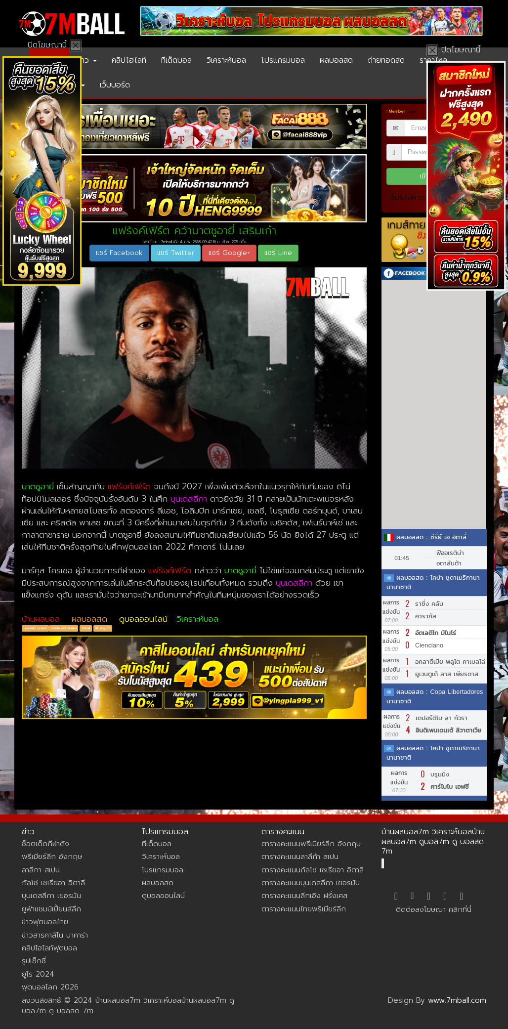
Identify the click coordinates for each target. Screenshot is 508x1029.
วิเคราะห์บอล (226, 60)
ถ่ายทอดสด (386, 60)
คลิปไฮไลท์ (129, 60)
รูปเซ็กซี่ (34, 960)
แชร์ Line (278, 253)
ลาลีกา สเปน (41, 869)
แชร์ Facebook (119, 253)
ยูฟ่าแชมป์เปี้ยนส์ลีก (51, 908)
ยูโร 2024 (38, 974)
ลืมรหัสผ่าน (407, 197)
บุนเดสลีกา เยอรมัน (51, 895)
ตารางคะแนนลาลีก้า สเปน (300, 856)
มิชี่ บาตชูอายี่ (102, 628)
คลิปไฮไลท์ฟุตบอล (49, 948)
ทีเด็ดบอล (176, 60)
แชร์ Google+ (229, 253)
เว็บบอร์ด (115, 85)
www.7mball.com (457, 1000)
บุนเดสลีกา (188, 498)
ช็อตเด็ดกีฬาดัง (45, 843)
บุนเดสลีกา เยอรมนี (35, 628)
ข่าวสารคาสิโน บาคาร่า (55, 935)
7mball (86, 628)
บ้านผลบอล (41, 618)
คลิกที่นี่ (460, 909)
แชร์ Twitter (175, 253)
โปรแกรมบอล (283, 60)
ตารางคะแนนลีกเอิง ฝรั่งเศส (304, 895)
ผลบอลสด (336, 60)
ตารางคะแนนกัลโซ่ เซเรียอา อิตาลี (312, 869)
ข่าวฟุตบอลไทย (45, 921)
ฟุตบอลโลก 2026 (50, 987)
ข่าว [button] (87, 60)
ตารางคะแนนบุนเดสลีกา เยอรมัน (310, 882)
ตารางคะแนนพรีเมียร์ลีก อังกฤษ (311, 843)
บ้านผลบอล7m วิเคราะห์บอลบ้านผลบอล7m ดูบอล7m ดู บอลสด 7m (433, 841)
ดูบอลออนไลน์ (143, 618)
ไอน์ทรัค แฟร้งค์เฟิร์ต (64, 628)
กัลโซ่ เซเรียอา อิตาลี (53, 882)
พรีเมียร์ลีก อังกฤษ (52, 856)
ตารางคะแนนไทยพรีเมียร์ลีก (303, 908)
